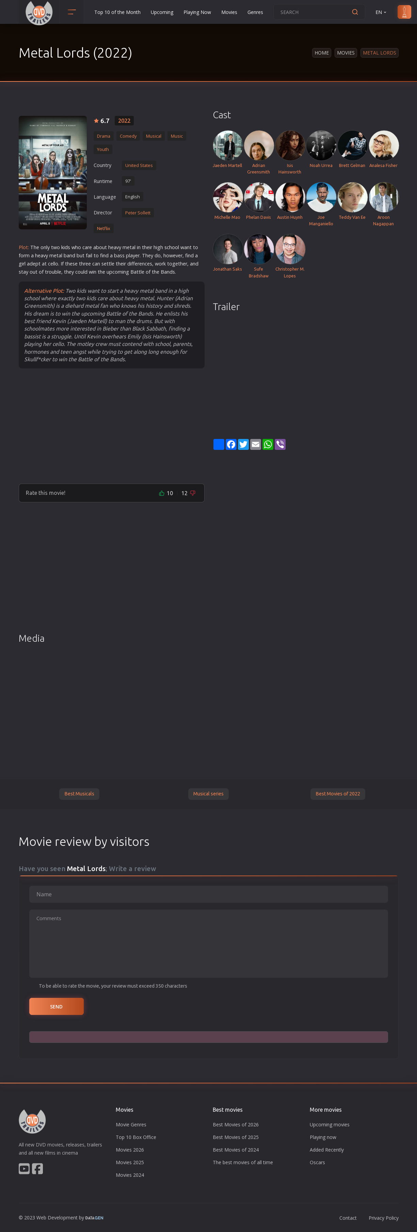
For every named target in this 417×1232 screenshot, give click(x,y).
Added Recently (327, 1149)
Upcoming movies (330, 1124)
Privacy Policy (384, 1218)
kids (65, 247)
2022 (124, 120)
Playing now (323, 1137)
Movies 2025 (130, 1162)
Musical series (208, 793)
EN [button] (381, 12)
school (171, 247)
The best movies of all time (243, 1162)
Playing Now (197, 12)
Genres (255, 12)
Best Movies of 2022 (338, 793)
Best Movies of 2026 (236, 1124)
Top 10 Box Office (136, 1137)
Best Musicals (79, 793)
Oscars (317, 1162)
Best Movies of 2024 (236, 1149)
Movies (229, 12)
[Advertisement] (112, 425)
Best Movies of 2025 (236, 1137)
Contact (348, 1218)
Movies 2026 (130, 1149)
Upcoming (162, 12)
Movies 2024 (130, 1175)
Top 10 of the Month (117, 12)
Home (322, 52)
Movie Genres (131, 1124)
